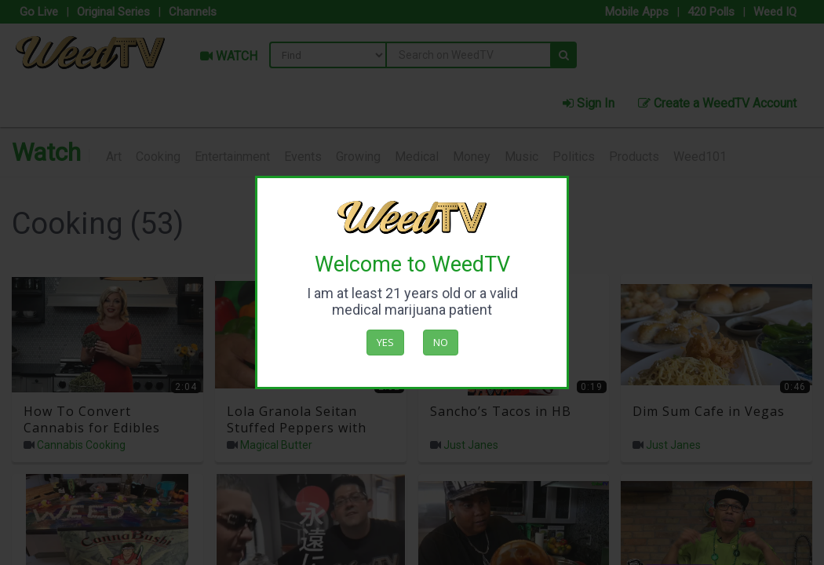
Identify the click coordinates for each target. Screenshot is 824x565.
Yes (385, 342)
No (440, 342)
